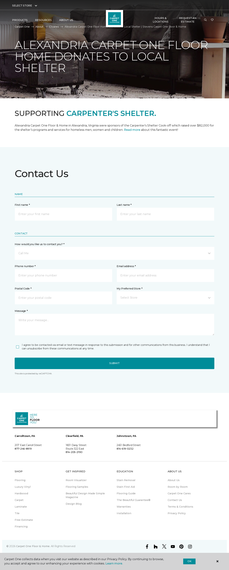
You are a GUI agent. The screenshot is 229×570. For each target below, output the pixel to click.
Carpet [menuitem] (19, 500)
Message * (21, 311)
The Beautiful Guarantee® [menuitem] (133, 500)
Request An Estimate (187, 19)
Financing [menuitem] (21, 526)
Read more (132, 129)
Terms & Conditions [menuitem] (180, 506)
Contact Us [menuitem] (175, 500)
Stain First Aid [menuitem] (126, 486)
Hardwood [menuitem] (21, 493)
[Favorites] (212, 20)
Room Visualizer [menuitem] (76, 480)
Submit (114, 363)
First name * (22, 205)
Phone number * (25, 266)
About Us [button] (66, 20)
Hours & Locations (160, 19)
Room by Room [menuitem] (178, 486)
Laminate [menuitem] (21, 506)
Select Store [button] (22, 5)
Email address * (126, 266)
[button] (205, 20)
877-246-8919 (23, 448)
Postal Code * (23, 288)
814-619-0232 (125, 448)
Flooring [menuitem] (20, 480)
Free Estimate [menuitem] (24, 520)
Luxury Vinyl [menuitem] (23, 486)
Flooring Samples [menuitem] (77, 486)
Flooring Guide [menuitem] (126, 493)
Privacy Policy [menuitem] (177, 513)
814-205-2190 (74, 452)
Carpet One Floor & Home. (33, 546)
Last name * (124, 205)
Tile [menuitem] (17, 513)
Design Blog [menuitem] (74, 503)
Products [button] (20, 20)
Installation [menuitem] (124, 513)
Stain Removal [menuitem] (126, 480)
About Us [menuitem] (174, 480)
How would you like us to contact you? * (39, 244)
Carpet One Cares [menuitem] (179, 493)
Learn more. (114, 563)
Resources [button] (43, 20)
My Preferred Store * (129, 288)
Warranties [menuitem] (124, 506)
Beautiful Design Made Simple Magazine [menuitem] (85, 495)
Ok (189, 561)
